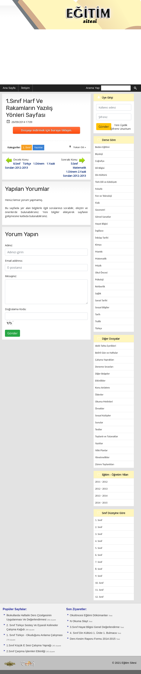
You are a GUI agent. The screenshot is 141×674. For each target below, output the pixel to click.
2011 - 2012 (101, 481)
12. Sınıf (99, 596)
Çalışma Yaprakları (104, 359)
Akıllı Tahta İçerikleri (105, 345)
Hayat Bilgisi (101, 223)
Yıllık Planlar (101, 450)
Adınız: (9, 245)
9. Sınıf (98, 575)
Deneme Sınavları (104, 366)
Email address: (14, 260)
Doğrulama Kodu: (15, 309)
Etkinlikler (100, 380)
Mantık (98, 251)
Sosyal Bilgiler (102, 307)
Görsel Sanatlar (103, 216)
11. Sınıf (99, 589)
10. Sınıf (99, 582)
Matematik (100, 258)
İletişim (25, 87)
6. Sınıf (98, 555)
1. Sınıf (98, 520)
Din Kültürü (101, 175)
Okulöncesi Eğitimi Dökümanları (89, 615)
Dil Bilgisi (99, 168)
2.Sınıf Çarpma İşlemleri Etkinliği (26, 651)
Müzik (98, 265)
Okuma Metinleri (104, 401)
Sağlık (98, 293)
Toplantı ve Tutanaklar (106, 436)
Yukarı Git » (79, 147)
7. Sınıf (98, 562)
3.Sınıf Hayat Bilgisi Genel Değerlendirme (95, 627)
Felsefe (98, 188)
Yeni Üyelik (120, 125)
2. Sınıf (98, 527)
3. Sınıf (98, 534)
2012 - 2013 (101, 488)
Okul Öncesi (101, 272)
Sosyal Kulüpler (103, 415)
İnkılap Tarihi (101, 237)
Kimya (98, 244)
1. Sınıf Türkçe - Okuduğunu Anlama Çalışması (34, 635)
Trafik (98, 321)
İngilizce (99, 230)
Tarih (97, 314)
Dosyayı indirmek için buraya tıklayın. (46, 130)
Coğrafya (99, 161)
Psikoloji (99, 279)
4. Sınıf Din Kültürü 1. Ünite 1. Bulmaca (94, 632)
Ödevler (99, 394)
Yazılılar (99, 443)
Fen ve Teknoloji (103, 195)
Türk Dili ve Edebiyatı (106, 182)
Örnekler (99, 408)
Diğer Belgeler (102, 373)
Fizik (97, 202)
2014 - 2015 (101, 502)
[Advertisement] (70, 57)
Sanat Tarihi (101, 300)
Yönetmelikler (102, 457)
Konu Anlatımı (102, 387)
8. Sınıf (98, 569)
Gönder (12, 333)
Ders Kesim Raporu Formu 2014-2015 (92, 638)
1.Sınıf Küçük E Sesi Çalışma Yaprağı (29, 645)
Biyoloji (99, 154)
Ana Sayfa (9, 87)
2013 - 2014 (101, 495)
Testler (98, 429)
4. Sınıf (98, 541)
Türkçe (98, 328)
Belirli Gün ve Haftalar (106, 352)
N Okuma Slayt (79, 621)
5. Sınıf (98, 548)
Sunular (99, 422)
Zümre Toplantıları (104, 464)
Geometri (100, 209)
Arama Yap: (93, 87)
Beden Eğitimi (102, 147)
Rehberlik (100, 286)
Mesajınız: (11, 276)
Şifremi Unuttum (121, 128)
